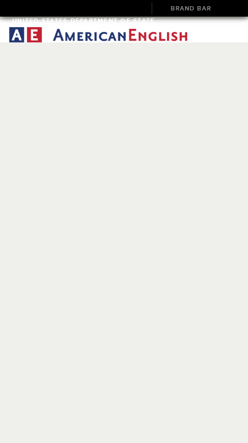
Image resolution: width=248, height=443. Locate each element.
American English (98, 34)
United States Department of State (83, 20)
